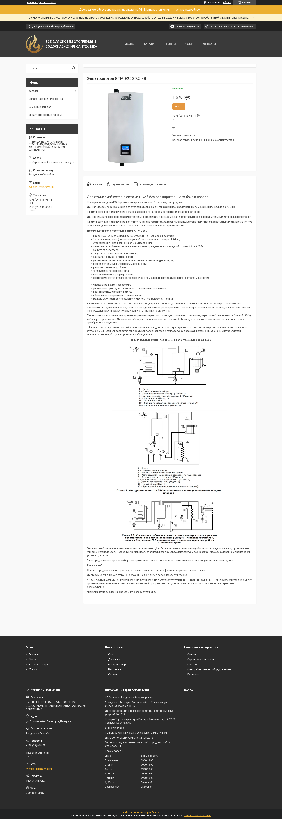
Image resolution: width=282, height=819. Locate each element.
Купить (179, 106)
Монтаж (192, 664)
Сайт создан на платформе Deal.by (141, 812)
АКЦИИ (189, 43)
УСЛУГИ (171, 43)
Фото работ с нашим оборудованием (209, 669)
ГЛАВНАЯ (129, 43)
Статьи (191, 654)
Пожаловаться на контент (197, 815)
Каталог (33, 90)
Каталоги (193, 674)
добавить (226, 2)
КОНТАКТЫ (209, 43)
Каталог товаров (39, 664)
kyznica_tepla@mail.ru (41, 187)
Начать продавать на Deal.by (41, 2)
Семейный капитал (40, 106)
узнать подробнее (188, 9)
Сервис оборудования (200, 659)
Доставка (114, 659)
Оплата (112, 654)
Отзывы (113, 674)
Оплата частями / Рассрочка (46, 98)
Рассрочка (114, 669)
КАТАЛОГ (149, 43)
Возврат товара (117, 664)
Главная (34, 654)
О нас (32, 659)
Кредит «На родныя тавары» (46, 114)
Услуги (33, 669)
